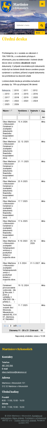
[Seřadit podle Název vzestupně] (11, 110)
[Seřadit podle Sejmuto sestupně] (31, 113)
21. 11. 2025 (23, 161)
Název (6, 111)
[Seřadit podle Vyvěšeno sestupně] (19, 113)
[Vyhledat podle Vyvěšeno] (23, 117)
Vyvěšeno (23, 111)
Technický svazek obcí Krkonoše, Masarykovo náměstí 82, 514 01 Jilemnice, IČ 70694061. (9, 313)
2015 (26, 94)
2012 (35, 90)
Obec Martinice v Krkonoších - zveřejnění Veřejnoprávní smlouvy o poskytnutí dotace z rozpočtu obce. (9, 250)
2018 (16, 97)
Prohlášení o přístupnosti (35, 418)
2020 (35, 97)
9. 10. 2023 (22, 241)
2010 (16, 90)
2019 (26, 97)
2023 (26, 101)
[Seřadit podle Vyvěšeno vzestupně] (19, 112)
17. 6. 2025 (22, 221)
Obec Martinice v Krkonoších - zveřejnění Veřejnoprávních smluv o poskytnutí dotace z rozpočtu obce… (9, 272)
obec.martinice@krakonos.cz (14, 372)
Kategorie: (6, 90)
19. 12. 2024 (23, 285)
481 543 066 (7, 365)
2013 (7, 94)
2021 (7, 101)
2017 (7, 97)
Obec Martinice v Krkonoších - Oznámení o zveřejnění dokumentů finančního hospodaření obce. (9, 130)
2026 (16, 104)
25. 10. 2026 (33, 242)
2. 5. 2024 (22, 263)
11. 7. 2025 (22, 305)
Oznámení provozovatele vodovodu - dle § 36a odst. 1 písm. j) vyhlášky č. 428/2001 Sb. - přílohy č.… (9, 293)
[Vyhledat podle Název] (9, 117)
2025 (7, 104)
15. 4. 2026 (22, 122)
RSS (40, 33)
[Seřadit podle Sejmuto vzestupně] (31, 112)
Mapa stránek (18, 418)
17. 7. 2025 (22, 201)
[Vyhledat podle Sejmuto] (35, 117)
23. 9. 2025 (22, 181)
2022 (16, 101)
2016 (35, 94)
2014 (16, 94)
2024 (35, 101)
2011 (26, 90)
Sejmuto (35, 111)
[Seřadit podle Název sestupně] (11, 111)
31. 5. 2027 (35, 263)
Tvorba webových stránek (25, 420)
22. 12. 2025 (23, 141)
